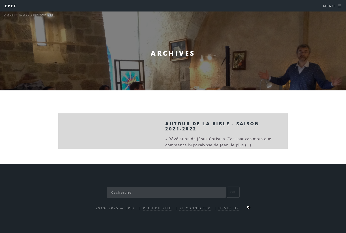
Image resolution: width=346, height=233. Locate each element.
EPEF (11, 5)
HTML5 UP (228, 208)
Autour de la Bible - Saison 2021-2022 (212, 126)
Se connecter (195, 208)
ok (233, 192)
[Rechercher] (166, 192)
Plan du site (157, 208)
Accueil (9, 15)
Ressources (27, 15)
